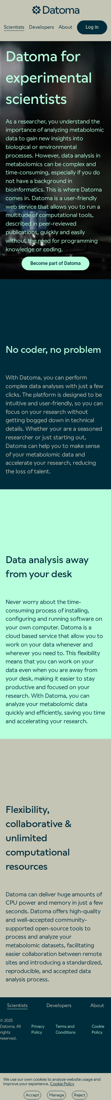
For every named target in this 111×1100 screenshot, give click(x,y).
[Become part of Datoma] (55, 264)
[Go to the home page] (55, 10)
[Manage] (56, 1095)
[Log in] (92, 27)
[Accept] (32, 1095)
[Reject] (79, 1095)
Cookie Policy (62, 1084)
